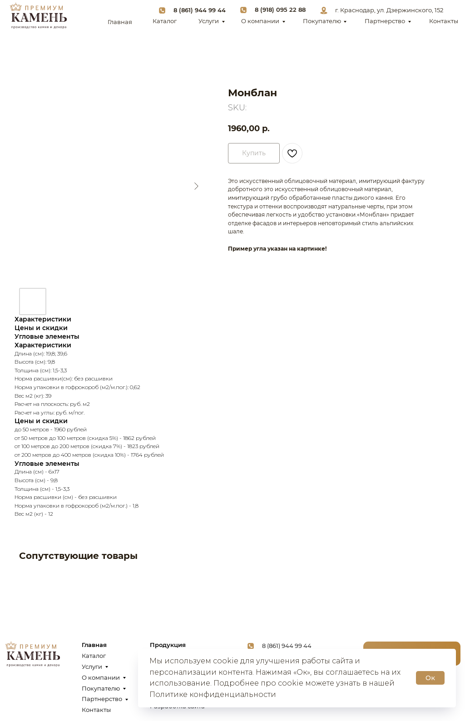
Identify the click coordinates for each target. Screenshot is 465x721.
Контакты (443, 21)
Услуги (208, 21)
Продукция (168, 645)
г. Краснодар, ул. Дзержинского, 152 (389, 10)
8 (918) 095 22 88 (280, 9)
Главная (120, 22)
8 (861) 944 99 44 (199, 10)
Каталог (165, 21)
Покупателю (322, 21)
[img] (38, 16)
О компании (260, 21)
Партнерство (385, 21)
